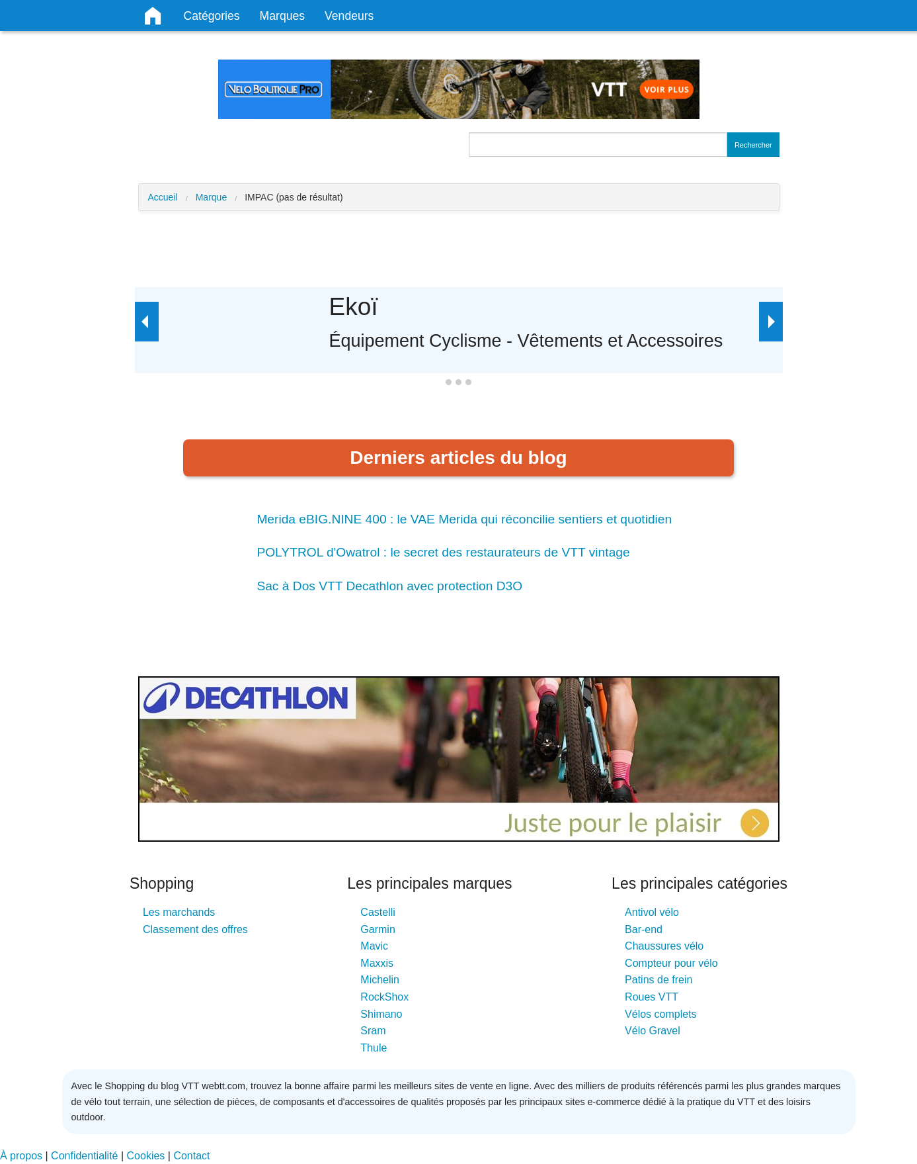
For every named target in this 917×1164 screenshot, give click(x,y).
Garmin (377, 929)
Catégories (212, 15)
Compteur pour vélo (671, 963)
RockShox (384, 997)
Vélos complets (661, 1014)
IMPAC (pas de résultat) (293, 197)
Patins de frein (658, 979)
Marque (211, 197)
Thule (373, 1047)
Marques (282, 15)
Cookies (146, 1155)
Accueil (163, 197)
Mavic (374, 946)
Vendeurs (349, 15)
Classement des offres (195, 929)
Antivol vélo (652, 912)
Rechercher (753, 145)
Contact (191, 1155)
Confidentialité (84, 1155)
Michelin (379, 979)
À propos (21, 1155)
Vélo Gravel (652, 1030)
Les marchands (179, 912)
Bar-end (643, 929)
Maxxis (376, 963)
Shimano (381, 1014)
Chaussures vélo (664, 946)
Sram (372, 1030)
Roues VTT (651, 997)
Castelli (377, 912)
